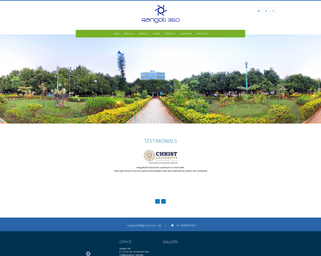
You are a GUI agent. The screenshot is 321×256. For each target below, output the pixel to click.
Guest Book (186, 33)
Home (116, 33)
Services (143, 33)
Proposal (170, 33)
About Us (129, 33)
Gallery (156, 33)
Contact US (201, 33)
